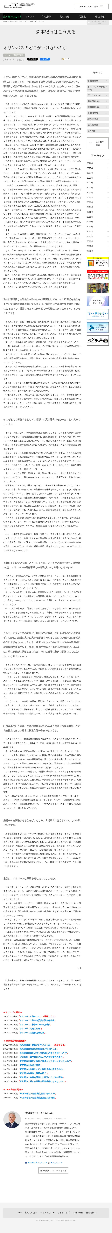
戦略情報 (64, 16)
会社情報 (90, 1212)
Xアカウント (56, 1162)
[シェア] (45, 59)
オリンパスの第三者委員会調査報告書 (37, 1020)
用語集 (82, 16)
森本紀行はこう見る (12, 16)
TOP (20, 1212)
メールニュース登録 (91, 6)
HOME (5, 21)
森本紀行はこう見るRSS (99, 22)
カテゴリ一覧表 (101, 143)
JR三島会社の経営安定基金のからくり (37, 1093)
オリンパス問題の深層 (30, 1028)
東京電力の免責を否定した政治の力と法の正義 (41, 1077)
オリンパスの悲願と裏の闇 (32, 1032)
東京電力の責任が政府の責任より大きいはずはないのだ (45, 1061)
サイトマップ (63, 1212)
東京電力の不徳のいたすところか (35, 1045)
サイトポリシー (47, 1212)
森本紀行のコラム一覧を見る (53, 1170)
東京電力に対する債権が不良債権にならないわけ (42, 1081)
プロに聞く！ (47, 16)
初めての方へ (31, 1212)
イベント (29, 16)
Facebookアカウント (37, 1162)
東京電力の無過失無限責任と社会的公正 (38, 1049)
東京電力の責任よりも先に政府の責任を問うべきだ (43, 1053)
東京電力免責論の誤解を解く (33, 1073)
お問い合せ (78, 1212)
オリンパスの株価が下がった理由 (35, 1024)
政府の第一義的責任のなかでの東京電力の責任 (41, 1057)
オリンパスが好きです (30, 1016)
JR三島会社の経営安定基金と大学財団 (37, 1097)
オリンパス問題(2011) (14, 55)
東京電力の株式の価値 (30, 1065)
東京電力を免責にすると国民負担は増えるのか (41, 1069)
